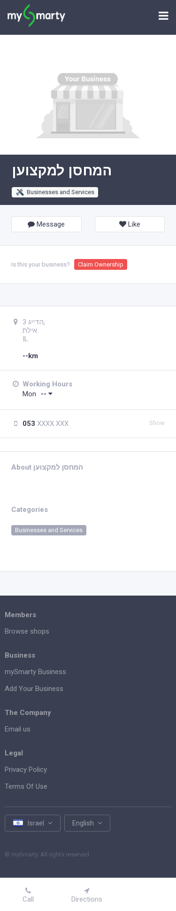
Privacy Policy (26, 769)
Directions (86, 895)
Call (28, 895)
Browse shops (27, 631)
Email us (18, 729)
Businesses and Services (54, 192)
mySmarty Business (35, 672)
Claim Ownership (100, 264)
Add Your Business (34, 688)
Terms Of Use (26, 786)
